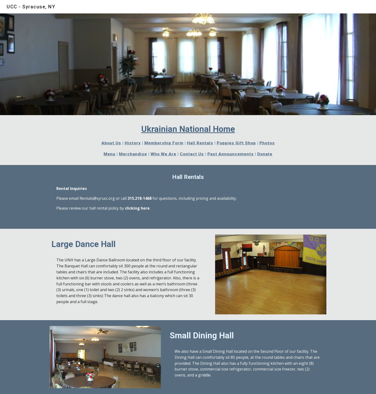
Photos (267, 143)
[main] (188, 140)
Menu (109, 154)
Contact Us (192, 154)
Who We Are (163, 154)
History (133, 143)
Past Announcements (230, 154)
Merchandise (133, 154)
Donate (264, 154)
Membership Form (163, 143)
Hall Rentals (200, 143)
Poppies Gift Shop (236, 143)
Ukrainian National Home (188, 129)
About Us (111, 143)
